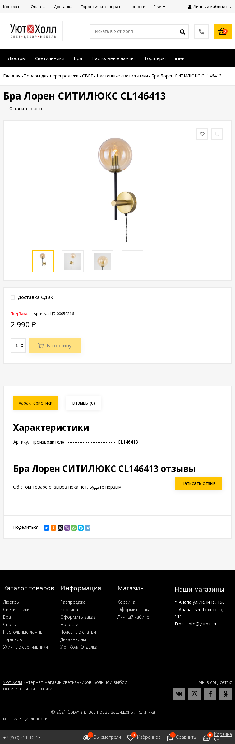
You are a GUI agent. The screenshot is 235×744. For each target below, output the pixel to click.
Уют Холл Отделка (78, 647)
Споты (9, 624)
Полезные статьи (78, 632)
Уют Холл (12, 682)
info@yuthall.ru (203, 624)
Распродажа (72, 602)
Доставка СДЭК (32, 297)
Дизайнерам (73, 639)
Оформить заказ (77, 617)
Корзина (69, 609)
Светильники (16, 609)
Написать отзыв (198, 483)
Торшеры (13, 639)
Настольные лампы (23, 632)
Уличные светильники (25, 647)
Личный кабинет (134, 617)
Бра (7, 617)
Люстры (11, 602)
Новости (69, 624)
